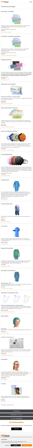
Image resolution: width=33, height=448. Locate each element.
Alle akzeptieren (27, 445)
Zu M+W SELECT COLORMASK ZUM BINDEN (9, 55)
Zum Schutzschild (4, 379)
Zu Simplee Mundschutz (5, 79)
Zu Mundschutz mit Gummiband (7, 103)
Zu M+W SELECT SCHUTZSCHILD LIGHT (8, 311)
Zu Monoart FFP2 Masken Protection (7, 150)
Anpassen (16, 445)
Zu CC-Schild (3, 401)
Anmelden (16, 428)
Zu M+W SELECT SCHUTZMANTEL (7, 288)
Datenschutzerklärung (26, 442)
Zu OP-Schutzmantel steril (5, 221)
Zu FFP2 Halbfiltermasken (5, 175)
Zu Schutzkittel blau (4, 243)
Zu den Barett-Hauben (5, 332)
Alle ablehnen (7, 445)
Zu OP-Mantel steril (4, 199)
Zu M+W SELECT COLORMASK (6, 32)
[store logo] (6, 2)
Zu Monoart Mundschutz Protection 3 (7, 126)
